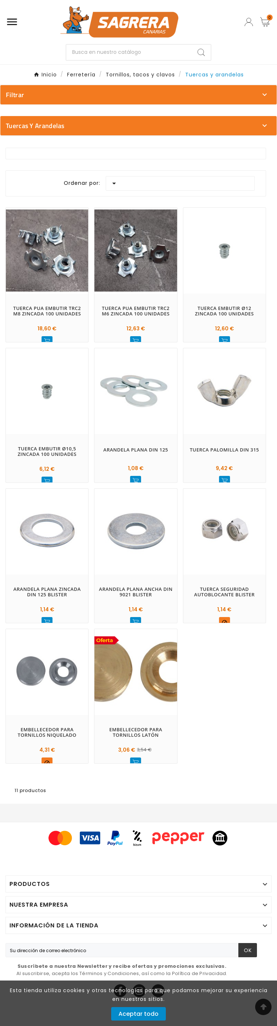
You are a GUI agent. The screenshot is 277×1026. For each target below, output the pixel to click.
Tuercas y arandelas (35, 126)
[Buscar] (129, 52)
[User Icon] (249, 22)
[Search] (201, 52)
